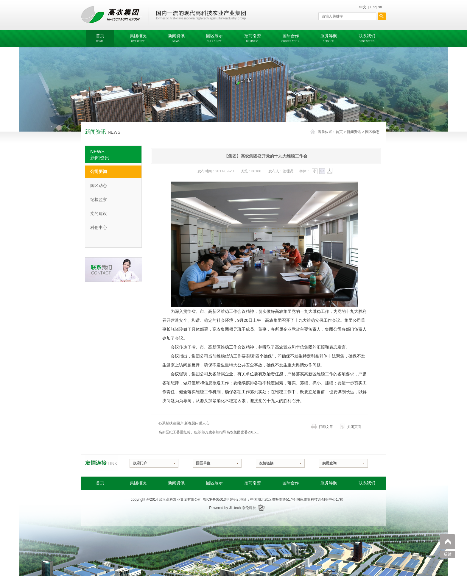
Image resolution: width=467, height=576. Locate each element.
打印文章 (326, 427)
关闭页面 (354, 427)
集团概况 (138, 483)
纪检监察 (98, 199)
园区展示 (214, 483)
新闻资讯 (354, 132)
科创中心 (98, 227)
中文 (362, 7)
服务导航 (328, 483)
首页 (339, 132)
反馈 (447, 554)
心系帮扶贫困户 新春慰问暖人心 (183, 423)
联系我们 (367, 483)
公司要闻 (98, 171)
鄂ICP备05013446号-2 (221, 499)
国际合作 (290, 483)
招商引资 (252, 483)
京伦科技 (249, 508)
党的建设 (98, 213)
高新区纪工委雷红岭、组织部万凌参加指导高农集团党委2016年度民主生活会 (210, 432)
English (376, 7)
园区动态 (372, 132)
